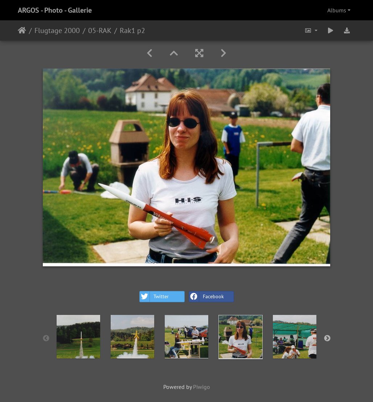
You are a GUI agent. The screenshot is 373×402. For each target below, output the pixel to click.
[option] (79, 336)
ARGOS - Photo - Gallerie (55, 10)
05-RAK (99, 30)
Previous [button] (46, 338)
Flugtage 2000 (57, 30)
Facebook (206, 296)
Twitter (154, 296)
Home (22, 30)
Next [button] (327, 338)
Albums (336, 10)
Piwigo (201, 386)
